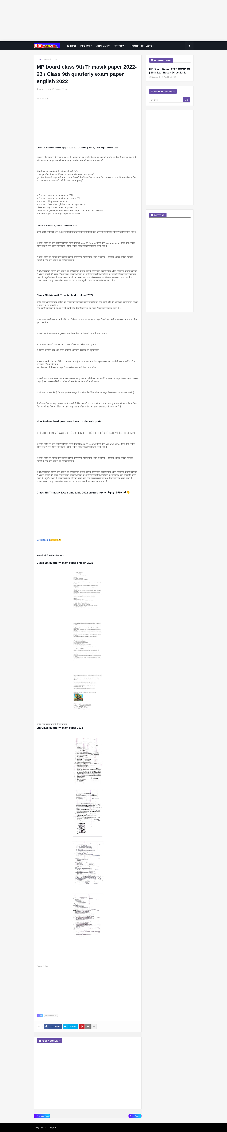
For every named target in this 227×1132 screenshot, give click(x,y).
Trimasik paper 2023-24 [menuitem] (142, 46)
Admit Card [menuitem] (101, 46)
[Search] (166, 99)
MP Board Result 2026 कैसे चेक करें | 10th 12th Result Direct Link (169, 71)
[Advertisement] (89, 20)
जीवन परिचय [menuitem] (119, 46)
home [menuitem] (71, 46)
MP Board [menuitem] (85, 46)
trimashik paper (50, 59)
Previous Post (43, 1116)
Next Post (134, 1116)
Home (39, 59)
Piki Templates (51, 1127)
